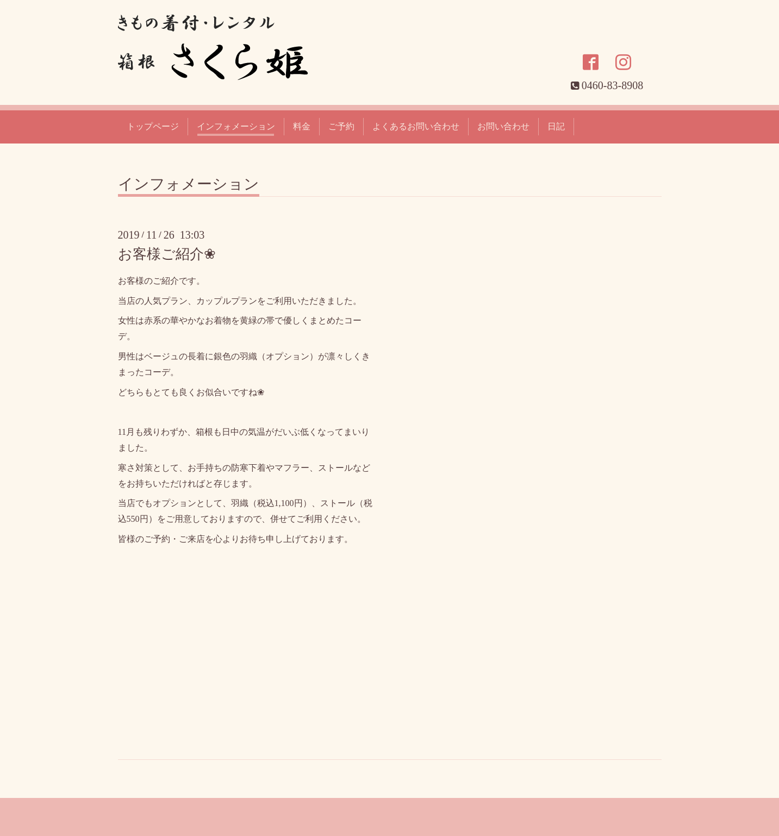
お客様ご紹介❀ (167, 254)
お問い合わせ (503, 126)
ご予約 (341, 126)
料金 (301, 126)
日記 (556, 126)
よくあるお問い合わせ (415, 126)
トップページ (153, 126)
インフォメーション (236, 126)
